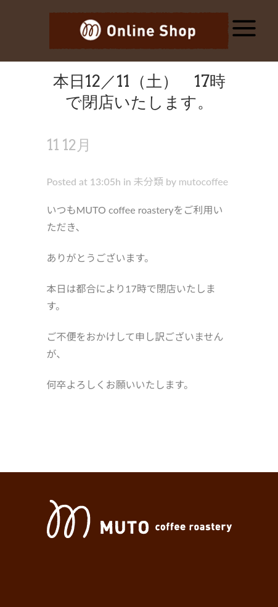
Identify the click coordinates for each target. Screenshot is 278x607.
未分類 (148, 181)
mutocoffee (204, 181)
